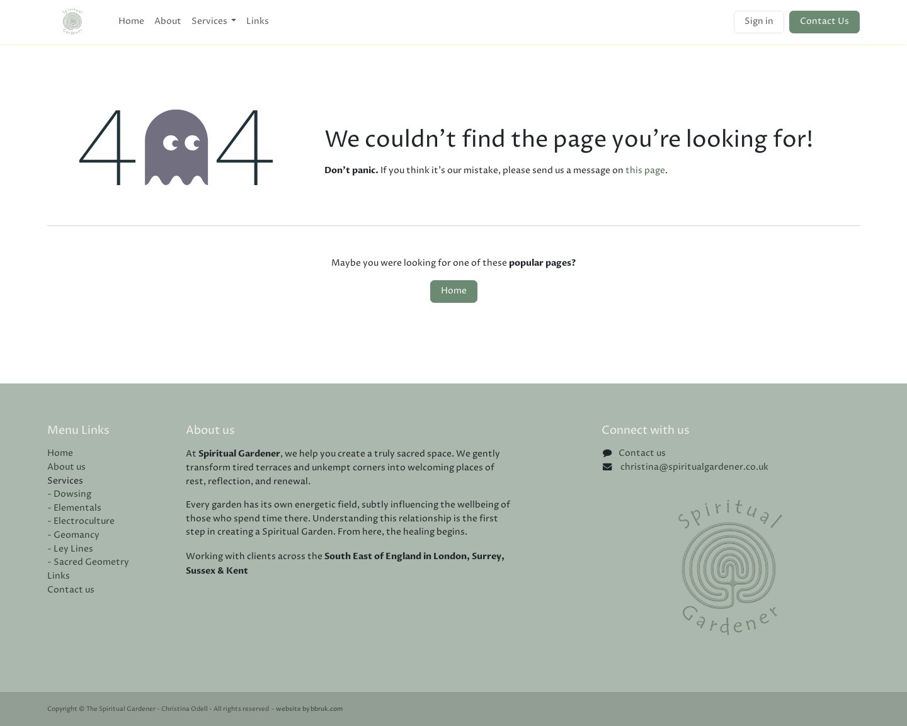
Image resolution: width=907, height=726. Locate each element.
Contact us (70, 590)
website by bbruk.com (309, 709)
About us (66, 467)
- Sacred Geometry (88, 562)
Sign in (758, 21)
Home (454, 291)
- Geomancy (73, 535)
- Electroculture (81, 521)
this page (645, 170)
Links (58, 576)
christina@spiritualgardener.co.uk (693, 467)
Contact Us (824, 21)
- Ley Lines (70, 549)
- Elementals (74, 508)
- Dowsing (69, 494)
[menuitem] (131, 22)
